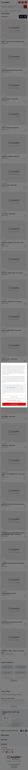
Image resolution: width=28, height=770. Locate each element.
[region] (14, 385)
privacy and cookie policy (11, 387)
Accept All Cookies (14, 404)
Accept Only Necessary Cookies (14, 400)
